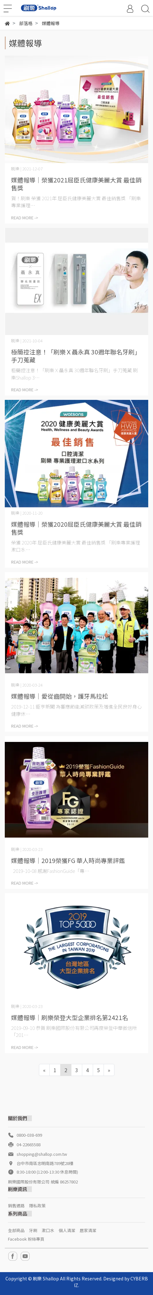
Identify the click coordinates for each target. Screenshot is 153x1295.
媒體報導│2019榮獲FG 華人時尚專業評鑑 (68, 860)
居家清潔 (88, 1230)
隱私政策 (37, 1205)
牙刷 (33, 1230)
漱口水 (48, 1230)
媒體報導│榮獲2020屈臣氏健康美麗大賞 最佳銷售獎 (76, 528)
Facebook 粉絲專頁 (26, 1239)
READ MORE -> (24, 218)
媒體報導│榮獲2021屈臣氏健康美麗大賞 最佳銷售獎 (76, 184)
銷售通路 (16, 1205)
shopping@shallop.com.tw (42, 1154)
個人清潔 (67, 1230)
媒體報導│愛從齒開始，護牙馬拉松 (59, 696)
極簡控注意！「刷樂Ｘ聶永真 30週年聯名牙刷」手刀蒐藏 (76, 356)
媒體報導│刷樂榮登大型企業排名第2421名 (69, 1017)
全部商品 (16, 1230)
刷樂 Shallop (46, 1278)
